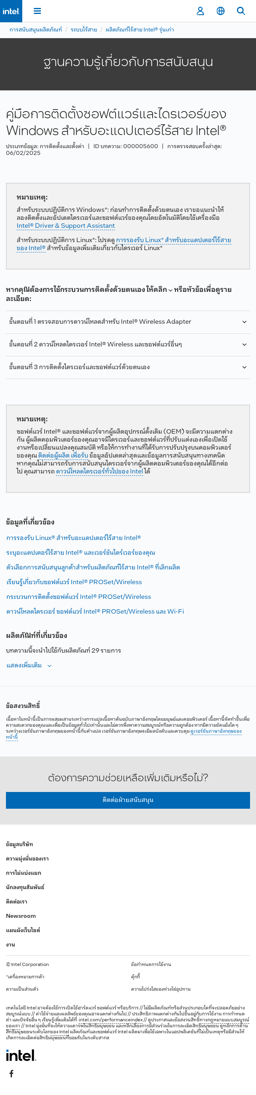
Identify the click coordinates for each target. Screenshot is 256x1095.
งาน (10, 945)
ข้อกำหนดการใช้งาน (151, 964)
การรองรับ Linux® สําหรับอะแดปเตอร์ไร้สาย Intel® (73, 538)
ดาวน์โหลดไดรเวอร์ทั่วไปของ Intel (99, 471)
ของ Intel (59, 1032)
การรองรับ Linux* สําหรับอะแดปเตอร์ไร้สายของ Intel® (124, 244)
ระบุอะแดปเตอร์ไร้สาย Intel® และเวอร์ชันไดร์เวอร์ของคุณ (80, 553)
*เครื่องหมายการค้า (25, 977)
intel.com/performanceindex (111, 1020)
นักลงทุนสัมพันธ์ (25, 888)
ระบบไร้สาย (84, 30)
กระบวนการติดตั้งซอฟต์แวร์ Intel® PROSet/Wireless (78, 597)
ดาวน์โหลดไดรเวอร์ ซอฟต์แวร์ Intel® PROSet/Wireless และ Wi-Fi (95, 612)
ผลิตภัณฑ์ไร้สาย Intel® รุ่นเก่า (140, 30)
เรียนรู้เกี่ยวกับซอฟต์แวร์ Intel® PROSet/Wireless (74, 582)
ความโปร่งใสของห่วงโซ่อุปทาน (161, 989)
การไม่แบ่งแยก (23, 873)
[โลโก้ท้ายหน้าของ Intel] (21, 1055)
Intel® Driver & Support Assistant (66, 226)
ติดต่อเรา (16, 902)
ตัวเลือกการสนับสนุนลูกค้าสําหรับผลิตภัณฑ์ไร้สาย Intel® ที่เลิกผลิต (93, 567)
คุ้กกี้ (135, 977)
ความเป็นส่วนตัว (22, 989)
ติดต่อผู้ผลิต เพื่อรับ (63, 455)
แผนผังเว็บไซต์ (23, 931)
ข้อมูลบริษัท (19, 845)
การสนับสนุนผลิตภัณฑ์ (36, 30)
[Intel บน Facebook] (11, 1074)
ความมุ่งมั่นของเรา (27, 859)
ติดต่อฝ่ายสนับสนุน (128, 800)
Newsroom (21, 916)
